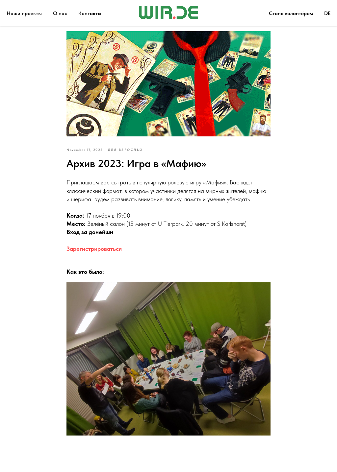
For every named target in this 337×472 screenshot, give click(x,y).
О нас (60, 13)
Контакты (89, 13)
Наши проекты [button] (24, 13)
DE (327, 13)
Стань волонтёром (291, 13)
